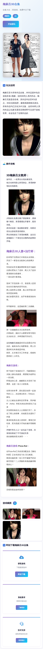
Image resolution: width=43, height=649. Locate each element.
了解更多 (22, 607)
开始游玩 (11, 24)
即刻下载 (21, 574)
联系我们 (22, 640)
